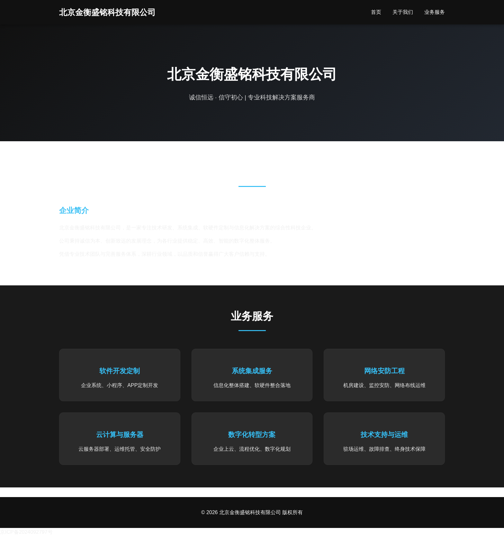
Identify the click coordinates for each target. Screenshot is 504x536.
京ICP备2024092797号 (26, 532)
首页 (376, 12)
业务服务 (434, 12)
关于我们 (402, 12)
